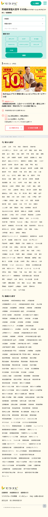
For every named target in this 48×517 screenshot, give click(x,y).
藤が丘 (21, 279)
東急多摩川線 (36, 379)
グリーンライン (22, 444)
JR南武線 (5, 308)
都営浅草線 (15, 415)
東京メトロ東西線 (35, 386)
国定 (23, 186)
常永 (9, 190)
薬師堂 (34, 258)
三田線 (30, 465)
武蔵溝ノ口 (33, 157)
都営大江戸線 (6, 415)
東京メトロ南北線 (7, 394)
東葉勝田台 (17, 276)
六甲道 (34, 197)
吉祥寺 (10, 164)
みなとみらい (20, 265)
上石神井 (38, 215)
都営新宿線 (33, 415)
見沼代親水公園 (27, 276)
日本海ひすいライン (32, 447)
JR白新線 (5, 336)
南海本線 (31, 404)
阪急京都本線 (26, 408)
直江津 (29, 190)
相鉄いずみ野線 (6, 397)
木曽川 (23, 197)
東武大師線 (33, 358)
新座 (40, 157)
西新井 (16, 207)
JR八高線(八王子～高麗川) (30, 315)
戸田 (38, 175)
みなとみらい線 (32, 419)
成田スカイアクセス (17, 368)
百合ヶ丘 (40, 225)
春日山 (22, 190)
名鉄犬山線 (23, 401)
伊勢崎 (18, 186)
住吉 (11, 247)
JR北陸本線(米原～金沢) (9, 340)
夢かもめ (20, 472)
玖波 (22, 200)
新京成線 (4, 433)
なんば (29, 283)
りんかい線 (17, 440)
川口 (14, 182)
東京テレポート (6, 276)
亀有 (24, 175)
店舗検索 (5, 492)
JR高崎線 (5, 322)
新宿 (32, 154)
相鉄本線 (31, 394)
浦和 (30, 172)
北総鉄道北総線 (35, 440)
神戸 (40, 197)
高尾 (26, 164)
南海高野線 (39, 404)
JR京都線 (12, 343)
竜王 (36, 164)
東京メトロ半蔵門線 (36, 390)
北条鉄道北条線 (16, 469)
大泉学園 (37, 211)
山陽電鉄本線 (6, 469)
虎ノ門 (4, 240)
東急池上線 (27, 379)
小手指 (12, 215)
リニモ (15, 454)
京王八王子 (34, 222)
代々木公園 (38, 243)
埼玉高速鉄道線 (6, 419)
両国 (41, 168)
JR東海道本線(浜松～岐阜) (34, 340)
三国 (35, 254)
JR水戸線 (25, 329)
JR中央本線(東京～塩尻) (17, 311)
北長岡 (35, 190)
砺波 (3, 197)
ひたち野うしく (6, 150)
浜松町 (26, 157)
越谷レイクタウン (13, 161)
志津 (27, 218)
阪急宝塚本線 (16, 408)
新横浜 (30, 161)
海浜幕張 (4, 182)
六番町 (4, 283)
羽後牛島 (32, 147)
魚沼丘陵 (36, 276)
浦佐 (34, 186)
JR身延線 (16, 333)
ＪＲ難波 (4, 200)
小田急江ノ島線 (6, 376)
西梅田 (4, 286)
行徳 (23, 243)
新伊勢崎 (28, 207)
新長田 (12, 200)
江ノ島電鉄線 (28, 426)
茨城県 (10, 136)
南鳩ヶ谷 (34, 261)
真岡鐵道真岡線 (14, 433)
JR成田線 (35, 322)
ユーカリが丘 (35, 218)
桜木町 (4, 164)
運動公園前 (11, 283)
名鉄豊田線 (5, 401)
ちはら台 (19, 222)
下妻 (20, 272)
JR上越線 (41, 329)
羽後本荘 (25, 147)
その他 (11, 50)
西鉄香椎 (27, 258)
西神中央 (32, 286)
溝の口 (12, 232)
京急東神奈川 (24, 236)
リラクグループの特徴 (9, 496)
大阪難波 (4, 254)
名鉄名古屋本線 (29, 397)
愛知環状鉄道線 (6, 454)
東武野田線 (24, 358)
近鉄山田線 (14, 404)
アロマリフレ (11, 44)
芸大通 (36, 279)
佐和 (35, 150)
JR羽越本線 (30, 300)
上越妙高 (15, 190)
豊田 (22, 164)
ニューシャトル (38, 426)
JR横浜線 (21, 308)
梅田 (23, 283)
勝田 (30, 150)
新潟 (11, 193)
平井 (9, 172)
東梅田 (40, 283)
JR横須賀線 (37, 308)
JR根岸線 (29, 308)
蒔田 (9, 272)
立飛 (40, 272)
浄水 (28, 250)
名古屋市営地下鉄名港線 (9, 458)
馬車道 (28, 265)
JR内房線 (20, 322)
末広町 (41, 236)
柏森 (33, 250)
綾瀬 (19, 175)
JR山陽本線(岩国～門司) (9, 351)
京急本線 (14, 383)
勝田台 (22, 218)
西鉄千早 (20, 258)
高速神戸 (11, 286)
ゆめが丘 (4, 250)
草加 (22, 207)
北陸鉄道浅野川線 (19, 447)
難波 (23, 254)
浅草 (11, 207)
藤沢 (22, 154)
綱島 (30, 229)
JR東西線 (30, 351)
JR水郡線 (18, 329)
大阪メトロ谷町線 (21, 462)
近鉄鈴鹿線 (23, 404)
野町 (3, 279)
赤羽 (25, 172)
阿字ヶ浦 (19, 268)
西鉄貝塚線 (15, 411)
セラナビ (2, 136)
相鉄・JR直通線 (18, 397)
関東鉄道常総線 (16, 426)
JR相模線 (5, 311)
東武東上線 (36, 354)
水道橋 (36, 168)
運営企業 (5, 500)
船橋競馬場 (5, 218)
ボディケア (11, 39)
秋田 (19, 147)
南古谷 (4, 179)
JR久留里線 (19, 326)
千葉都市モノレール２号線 (10, 436)
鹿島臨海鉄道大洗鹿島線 (9, 429)
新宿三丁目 (17, 240)
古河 (3, 175)
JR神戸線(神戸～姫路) (8, 347)
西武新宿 (30, 215)
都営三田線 (24, 415)
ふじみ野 (4, 207)
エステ (23, 39)
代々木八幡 (19, 225)
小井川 (4, 190)
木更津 (31, 179)
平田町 (18, 254)
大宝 (25, 272)
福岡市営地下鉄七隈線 (31, 472)
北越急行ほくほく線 (35, 444)
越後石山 (4, 193)
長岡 (39, 186)
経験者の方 (24, 492)
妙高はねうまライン (8, 451)
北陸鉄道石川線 (6, 447)
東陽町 (12, 243)
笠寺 (18, 197)
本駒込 (16, 247)
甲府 (31, 164)
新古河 (35, 207)
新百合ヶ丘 (5, 229)
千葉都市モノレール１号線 (29, 433)
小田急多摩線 (17, 376)
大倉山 (36, 229)
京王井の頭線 (15, 372)
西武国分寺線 (34, 361)
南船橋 (37, 179)
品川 (8, 154)
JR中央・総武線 (7, 315)
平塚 (27, 154)
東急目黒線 (35, 376)
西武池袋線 (5, 361)
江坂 (18, 283)
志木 (30, 204)
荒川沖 (15, 150)
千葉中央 (12, 222)
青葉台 (24, 232)
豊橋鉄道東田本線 (24, 458)
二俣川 (36, 247)
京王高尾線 (5, 372)
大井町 (20, 182)
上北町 (4, 147)
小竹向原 (23, 215)
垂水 (17, 200)
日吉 (25, 229)
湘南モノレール (32, 429)
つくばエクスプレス (19, 419)
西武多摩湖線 (6, 365)
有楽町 (20, 157)
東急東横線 (27, 376)
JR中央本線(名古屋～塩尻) (33, 336)
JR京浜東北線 (29, 326)
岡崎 (8, 197)
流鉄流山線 (23, 436)
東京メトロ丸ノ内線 (8, 386)
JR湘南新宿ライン (7, 329)
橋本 (35, 161)
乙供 (9, 147)
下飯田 (15, 272)
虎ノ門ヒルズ (33, 240)
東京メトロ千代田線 (8, 390)
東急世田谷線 (6, 383)
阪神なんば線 (6, 411)
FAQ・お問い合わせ (37, 496)
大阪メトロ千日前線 (8, 465)
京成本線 (25, 365)
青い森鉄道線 (25, 411)
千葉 (20, 172)
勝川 (30, 193)
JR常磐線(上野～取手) (16, 318)
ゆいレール (5, 476)
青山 (15, 193)
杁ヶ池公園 (28, 279)
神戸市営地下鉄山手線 (8, 472)
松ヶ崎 (12, 254)
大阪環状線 (22, 351)
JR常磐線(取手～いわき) (9, 304)
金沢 (40, 193)
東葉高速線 (25, 440)
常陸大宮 (4, 186)
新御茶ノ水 (30, 243)
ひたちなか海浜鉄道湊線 (29, 422)
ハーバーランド (6, 290)
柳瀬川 (36, 204)
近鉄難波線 (5, 404)
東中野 (30, 168)
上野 (8, 157)
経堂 (25, 225)
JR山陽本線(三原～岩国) (24, 347)
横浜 (13, 154)
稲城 (40, 222)
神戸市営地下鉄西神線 (30, 469)
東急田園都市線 (6, 379)
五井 (19, 179)
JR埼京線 (27, 318)
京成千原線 (5, 368)
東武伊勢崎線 (6, 358)
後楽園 (10, 240)
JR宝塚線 (38, 351)
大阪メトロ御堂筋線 (8, 462)
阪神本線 (35, 408)
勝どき (4, 261)
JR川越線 (35, 318)
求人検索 (6, 136)
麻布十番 (23, 247)
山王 (11, 250)
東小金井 (23, 168)
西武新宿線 (24, 361)
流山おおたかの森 (7, 211)
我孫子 (33, 175)
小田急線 (31, 372)
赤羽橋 (10, 261)
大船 (18, 154)
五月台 (13, 229)
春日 (39, 258)
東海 (40, 150)
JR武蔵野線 (13, 308)
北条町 (25, 286)
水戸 (25, 150)
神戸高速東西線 (20, 465)
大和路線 (35, 343)
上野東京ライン (6, 333)
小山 (8, 175)
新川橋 (16, 250)
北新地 (15, 204)
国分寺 (16, 164)
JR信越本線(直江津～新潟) (29, 333)
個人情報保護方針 (16, 500)
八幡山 (26, 222)
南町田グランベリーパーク (10, 236)
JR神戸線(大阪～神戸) (23, 343)
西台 (28, 261)
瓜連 (35, 182)
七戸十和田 (21, 290)
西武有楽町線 (15, 361)
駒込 (3, 157)
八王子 (41, 161)
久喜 (40, 172)
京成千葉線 (33, 365)
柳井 (9, 204)
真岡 (30, 272)
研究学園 (4, 265)
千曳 (14, 147)
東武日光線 (15, 358)
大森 (25, 182)
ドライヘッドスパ (23, 44)
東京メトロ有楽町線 (22, 390)
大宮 (35, 172)
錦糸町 (4, 172)
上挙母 (22, 250)
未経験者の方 (14, 492)
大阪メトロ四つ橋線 (35, 462)
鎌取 (14, 179)
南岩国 (37, 200)
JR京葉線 (28, 322)
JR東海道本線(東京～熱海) (26, 304)
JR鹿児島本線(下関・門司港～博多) (20, 354)
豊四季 (17, 211)
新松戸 (4, 161)
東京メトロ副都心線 (21, 394)
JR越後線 (12, 336)
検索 (36, 3)
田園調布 (19, 229)
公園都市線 (37, 465)
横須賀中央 (33, 236)
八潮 (40, 261)
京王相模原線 (35, 368)
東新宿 (30, 247)
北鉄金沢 (9, 279)
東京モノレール (6, 440)
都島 (34, 283)
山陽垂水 (18, 286)
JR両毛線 (33, 329)
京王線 (27, 368)
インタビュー (23, 496)
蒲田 (30, 182)
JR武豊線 (5, 343)
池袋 (37, 154)
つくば (12, 265)
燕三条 (25, 193)
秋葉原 (14, 157)
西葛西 (18, 243)
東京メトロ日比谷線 (22, 386)
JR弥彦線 (20, 336)
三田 (20, 204)
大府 (13, 197)
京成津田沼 (14, 218)
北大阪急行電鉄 (36, 458)
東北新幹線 (5, 300)
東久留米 (4, 215)
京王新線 (23, 372)
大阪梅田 (29, 254)
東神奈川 (23, 161)
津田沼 (15, 172)
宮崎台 (18, 232)
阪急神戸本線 (6, 408)
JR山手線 (39, 304)
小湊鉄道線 (22, 429)
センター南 (36, 268)
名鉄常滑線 (14, 401)
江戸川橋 (4, 247)
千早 (25, 204)
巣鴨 (42, 154)
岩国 (31, 200)
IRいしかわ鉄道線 (21, 451)
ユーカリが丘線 (15, 422)
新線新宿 (11, 225)
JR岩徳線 (5, 354)
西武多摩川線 (16, 365)
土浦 (21, 150)
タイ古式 (36, 39)
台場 (3, 268)
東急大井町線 (17, 379)
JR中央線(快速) (30, 311)
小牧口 (38, 250)
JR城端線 (21, 340)
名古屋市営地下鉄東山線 (27, 454)
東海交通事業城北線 (35, 451)
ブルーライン (6, 426)
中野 (11, 168)
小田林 (12, 186)
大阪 (29, 197)
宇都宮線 (4, 318)
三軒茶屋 (4, 232)
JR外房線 (12, 322)
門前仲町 (4, 243)
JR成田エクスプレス (8, 326)
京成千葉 (4, 222)
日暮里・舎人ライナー (8, 444)
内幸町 (22, 261)
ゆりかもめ (5, 422)
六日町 (29, 186)
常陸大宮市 (15, 136)
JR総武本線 (17, 315)
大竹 (26, 200)
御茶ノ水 (4, 168)
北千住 (14, 175)
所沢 (17, 215)
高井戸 (4, 225)
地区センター (11, 268)
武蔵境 (16, 168)
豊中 (40, 254)
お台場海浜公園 (36, 265)
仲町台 (4, 272)
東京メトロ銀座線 (25, 383)
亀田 (40, 190)
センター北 (27, 268)
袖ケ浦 (25, 179)
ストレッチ (36, 44)
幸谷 (35, 272)
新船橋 (30, 211)
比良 (15, 279)
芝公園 (16, 261)
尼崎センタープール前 (8, 258)
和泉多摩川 (32, 225)
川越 (9, 179)
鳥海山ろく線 (35, 411)
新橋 (3, 154)
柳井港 (4, 204)
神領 (35, 193)
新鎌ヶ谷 (23, 211)
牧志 (15, 290)
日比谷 (25, 240)
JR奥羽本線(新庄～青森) (18, 300)
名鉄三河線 (40, 397)
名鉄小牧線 (31, 401)
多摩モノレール (33, 436)
